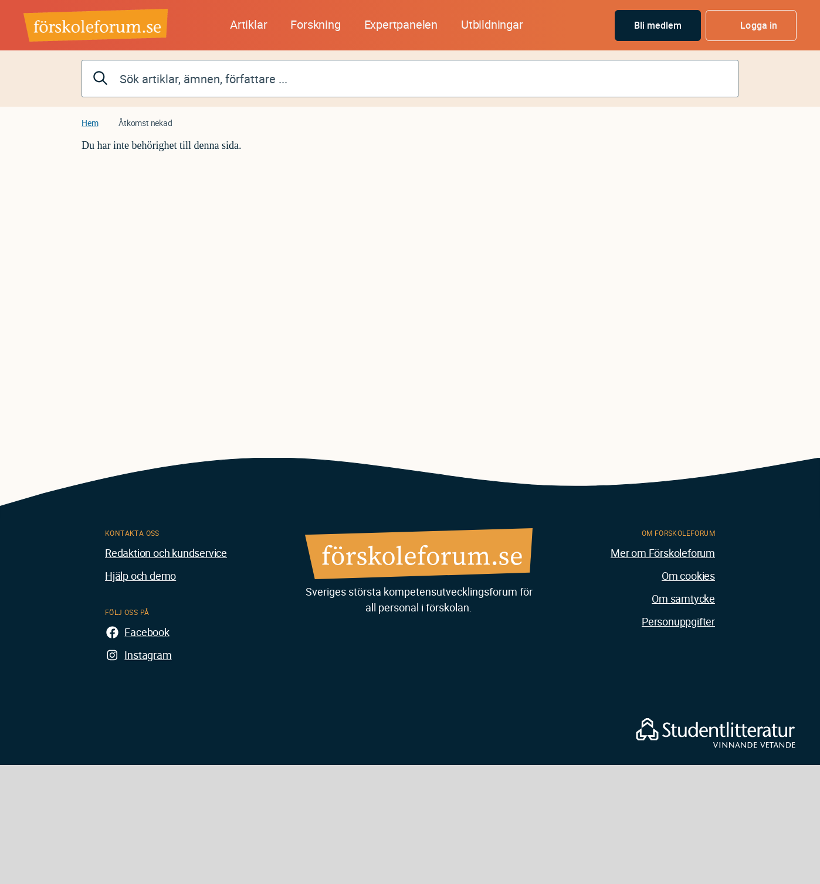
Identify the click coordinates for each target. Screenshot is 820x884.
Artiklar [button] (248, 24)
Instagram (147, 655)
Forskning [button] (315, 24)
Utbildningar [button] (492, 24)
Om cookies (688, 576)
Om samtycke (683, 598)
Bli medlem (658, 25)
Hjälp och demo (140, 576)
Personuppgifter (678, 621)
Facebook (146, 632)
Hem (90, 122)
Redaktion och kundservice (166, 553)
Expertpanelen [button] (401, 24)
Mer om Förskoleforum (663, 553)
